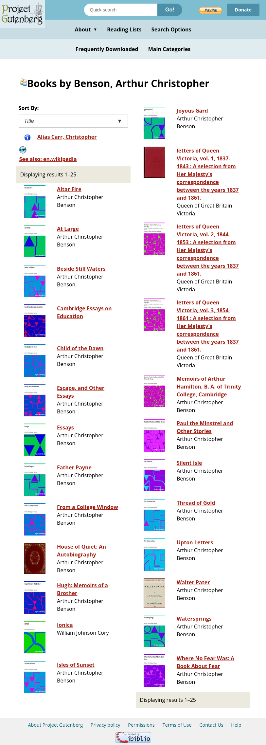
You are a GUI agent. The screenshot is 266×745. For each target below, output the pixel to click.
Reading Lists (124, 29)
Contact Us (211, 725)
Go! (169, 9)
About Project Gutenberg (55, 725)
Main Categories (169, 49)
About (86, 29)
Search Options (171, 29)
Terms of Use (177, 725)
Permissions (141, 725)
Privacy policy (105, 725)
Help (236, 725)
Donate (243, 10)
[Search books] (120, 10)
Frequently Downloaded (107, 49)
